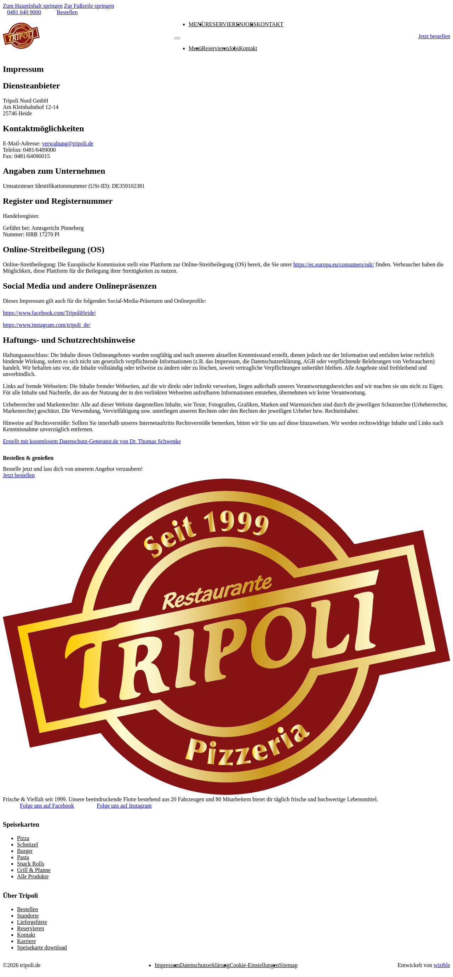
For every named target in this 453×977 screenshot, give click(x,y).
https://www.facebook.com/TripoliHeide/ (49, 313)
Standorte (28, 916)
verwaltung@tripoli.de (67, 143)
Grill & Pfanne (34, 870)
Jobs (249, 24)
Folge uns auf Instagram (124, 806)
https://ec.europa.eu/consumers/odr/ (333, 264)
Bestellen (27, 909)
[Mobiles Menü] (177, 38)
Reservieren (224, 24)
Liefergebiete (32, 922)
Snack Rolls (30, 864)
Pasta (23, 857)
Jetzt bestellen (434, 36)
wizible (442, 965)
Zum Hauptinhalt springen (33, 6)
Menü (197, 24)
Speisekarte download (42, 947)
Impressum (167, 965)
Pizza (23, 838)
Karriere (26, 941)
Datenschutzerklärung (204, 965)
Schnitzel (27, 845)
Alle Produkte (32, 876)
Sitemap (288, 965)
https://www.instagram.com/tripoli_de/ (47, 325)
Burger (25, 851)
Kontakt (270, 24)
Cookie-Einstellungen (254, 965)
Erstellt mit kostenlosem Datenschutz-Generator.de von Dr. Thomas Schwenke (92, 441)
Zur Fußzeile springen (89, 6)
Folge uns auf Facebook (47, 806)
